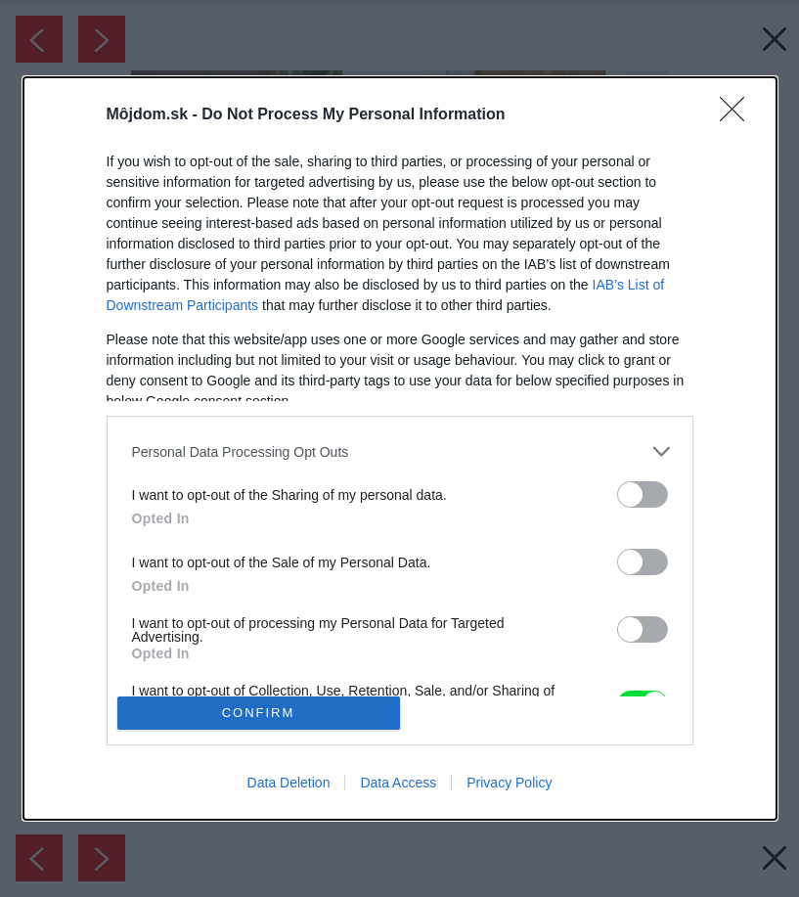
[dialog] (400, 448)
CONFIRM (258, 711)
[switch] (642, 494)
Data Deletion (289, 782)
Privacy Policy (509, 782)
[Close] (738, 115)
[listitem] (400, 451)
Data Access (398, 782)
